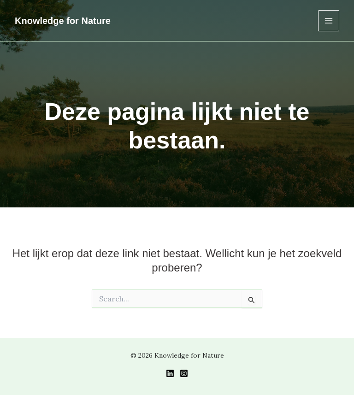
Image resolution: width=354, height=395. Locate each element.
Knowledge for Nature (63, 21)
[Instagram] (184, 373)
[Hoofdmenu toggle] (328, 20)
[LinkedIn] (170, 373)
